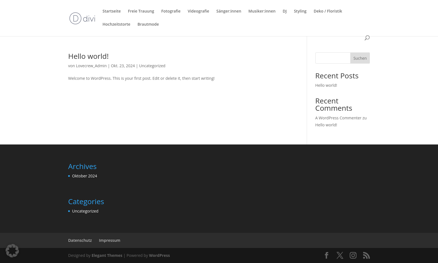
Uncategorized (152, 65)
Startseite (112, 11)
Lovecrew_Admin (91, 65)
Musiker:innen (261, 11)
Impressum (109, 240)
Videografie (198, 11)
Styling (300, 11)
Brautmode (148, 24)
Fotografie (170, 11)
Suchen (360, 58)
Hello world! (88, 56)
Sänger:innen (228, 11)
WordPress (159, 255)
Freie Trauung (141, 11)
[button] (12, 250)
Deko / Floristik (328, 11)
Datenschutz (80, 240)
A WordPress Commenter (338, 117)
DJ (285, 11)
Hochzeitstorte (116, 24)
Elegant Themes (107, 255)
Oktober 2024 (84, 175)
